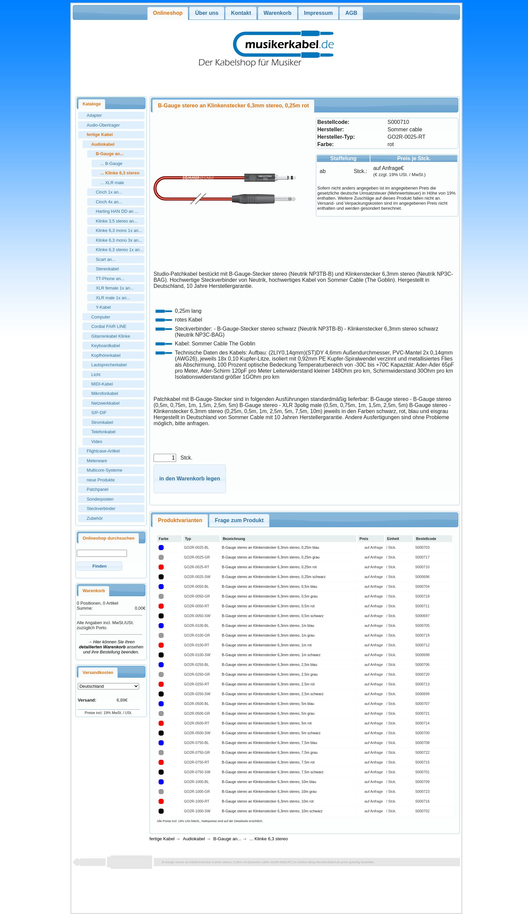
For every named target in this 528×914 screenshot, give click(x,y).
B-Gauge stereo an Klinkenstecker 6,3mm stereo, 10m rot (268, 801)
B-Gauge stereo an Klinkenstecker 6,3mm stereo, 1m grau (268, 635)
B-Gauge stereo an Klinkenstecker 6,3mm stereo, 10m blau (269, 782)
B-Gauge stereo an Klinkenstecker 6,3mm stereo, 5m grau (268, 713)
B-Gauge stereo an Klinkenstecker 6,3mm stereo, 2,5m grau (270, 674)
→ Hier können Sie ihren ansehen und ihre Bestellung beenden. (111, 646)
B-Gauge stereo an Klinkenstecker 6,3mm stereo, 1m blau (268, 625)
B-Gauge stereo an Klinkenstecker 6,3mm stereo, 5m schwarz (271, 733)
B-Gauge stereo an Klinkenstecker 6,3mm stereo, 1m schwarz (271, 655)
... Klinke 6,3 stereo (269, 838)
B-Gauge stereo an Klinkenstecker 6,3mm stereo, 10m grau (269, 791)
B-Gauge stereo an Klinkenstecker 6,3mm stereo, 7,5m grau (270, 752)
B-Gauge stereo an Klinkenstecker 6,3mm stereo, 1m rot (267, 645)
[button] (99, 566)
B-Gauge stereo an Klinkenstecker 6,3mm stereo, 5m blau (268, 704)
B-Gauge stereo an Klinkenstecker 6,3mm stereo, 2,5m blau (269, 665)
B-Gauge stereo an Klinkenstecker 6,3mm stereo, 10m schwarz (272, 811)
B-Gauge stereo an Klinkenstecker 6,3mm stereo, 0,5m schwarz (273, 616)
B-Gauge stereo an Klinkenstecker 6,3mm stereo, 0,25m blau (270, 547)
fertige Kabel (162, 838)
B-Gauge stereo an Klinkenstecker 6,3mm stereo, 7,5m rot (268, 762)
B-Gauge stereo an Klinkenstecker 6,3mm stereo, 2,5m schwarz (273, 694)
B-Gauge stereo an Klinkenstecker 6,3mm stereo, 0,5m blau (269, 586)
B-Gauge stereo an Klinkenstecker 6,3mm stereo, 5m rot (267, 723)
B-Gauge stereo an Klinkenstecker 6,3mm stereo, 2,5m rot (268, 684)
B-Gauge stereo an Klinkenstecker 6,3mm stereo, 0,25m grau (271, 557)
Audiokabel (194, 838)
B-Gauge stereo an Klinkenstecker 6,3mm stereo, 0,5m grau (270, 596)
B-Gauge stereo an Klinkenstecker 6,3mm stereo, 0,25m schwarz (274, 577)
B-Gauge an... (227, 838)
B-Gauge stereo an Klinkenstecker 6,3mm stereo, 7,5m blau (269, 743)
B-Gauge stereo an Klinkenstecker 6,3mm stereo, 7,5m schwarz (273, 772)
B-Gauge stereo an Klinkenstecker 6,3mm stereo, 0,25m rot (269, 567)
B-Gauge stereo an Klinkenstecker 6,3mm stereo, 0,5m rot (268, 606)
